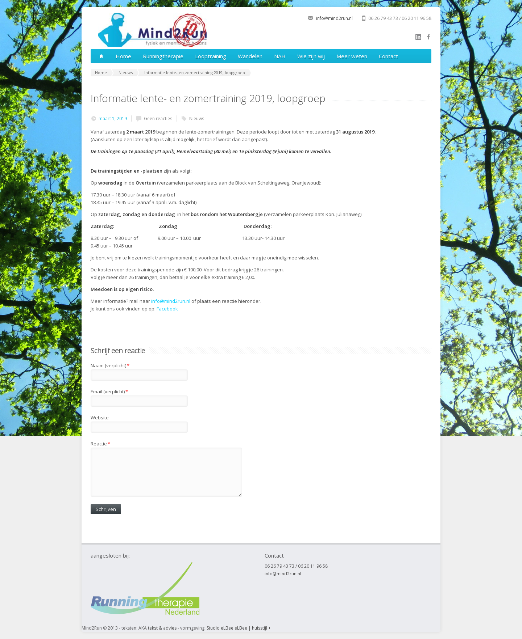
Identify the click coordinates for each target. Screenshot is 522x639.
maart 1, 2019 (113, 118)
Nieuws (196, 118)
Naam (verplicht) (110, 365)
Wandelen (250, 56)
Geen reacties (158, 118)
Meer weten (351, 56)
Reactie (100, 443)
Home (123, 56)
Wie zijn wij (311, 56)
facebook (428, 37)
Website (100, 417)
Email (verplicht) (109, 391)
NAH (280, 56)
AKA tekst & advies (157, 628)
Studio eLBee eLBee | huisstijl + (239, 628)
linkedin (418, 37)
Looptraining (210, 56)
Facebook (167, 308)
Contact (388, 56)
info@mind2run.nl (334, 18)
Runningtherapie (163, 56)
